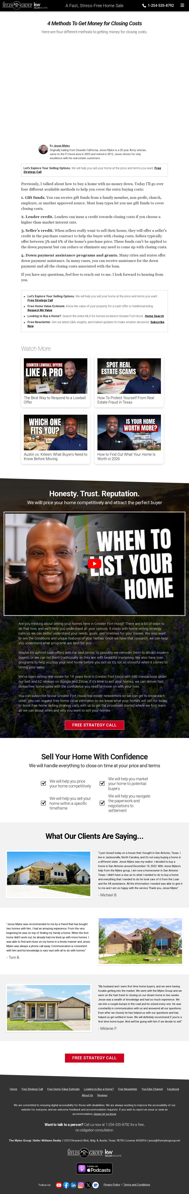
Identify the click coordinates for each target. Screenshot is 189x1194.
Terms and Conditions (136, 1184)
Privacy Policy (112, 1184)
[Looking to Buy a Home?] (99, 1089)
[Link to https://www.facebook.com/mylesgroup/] (66, 1185)
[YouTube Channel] (152, 1089)
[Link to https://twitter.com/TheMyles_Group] (88, 1185)
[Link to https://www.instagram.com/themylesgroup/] (81, 1185)
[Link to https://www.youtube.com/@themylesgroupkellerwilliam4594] (59, 1185)
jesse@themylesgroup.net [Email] (164, 1140)
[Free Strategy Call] (32, 1089)
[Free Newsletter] (127, 1089)
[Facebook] (173, 1089)
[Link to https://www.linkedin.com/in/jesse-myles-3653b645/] (73, 1185)
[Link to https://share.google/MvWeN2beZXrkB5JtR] (95, 1185)
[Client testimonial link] (49, 874)
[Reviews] (102, 1095)
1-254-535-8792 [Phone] (158, 5)
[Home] (24, 5)
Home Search (154, 316)
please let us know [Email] (105, 1114)
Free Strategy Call (40, 300)
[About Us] (87, 1095)
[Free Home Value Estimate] (63, 1089)
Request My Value (40, 310)
